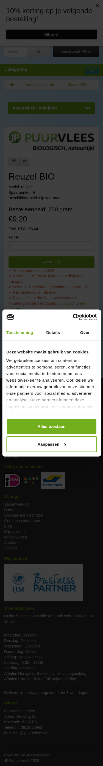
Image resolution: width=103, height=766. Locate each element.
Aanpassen (51, 444)
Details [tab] (53, 332)
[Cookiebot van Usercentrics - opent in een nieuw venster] (73, 317)
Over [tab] (85, 332)
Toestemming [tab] (19, 332)
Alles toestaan (52, 426)
